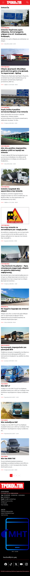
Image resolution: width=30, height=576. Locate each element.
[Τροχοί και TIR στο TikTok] (11, 564)
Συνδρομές (4, 503)
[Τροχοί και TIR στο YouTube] (21, 564)
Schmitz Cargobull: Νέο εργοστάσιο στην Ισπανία (11, 190)
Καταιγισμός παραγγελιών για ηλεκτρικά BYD (13, 348)
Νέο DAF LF (5, 386)
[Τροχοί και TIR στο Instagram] (26, 564)
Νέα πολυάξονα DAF (9, 422)
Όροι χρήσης (26, 571)
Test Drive (4, 384)
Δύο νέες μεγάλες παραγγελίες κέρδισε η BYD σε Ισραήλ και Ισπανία (13, 150)
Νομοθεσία (4, 307)
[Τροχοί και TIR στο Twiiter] (16, 564)
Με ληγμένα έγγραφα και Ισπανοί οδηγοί (14, 309)
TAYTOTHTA (4, 515)
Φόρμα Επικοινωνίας (7, 501)
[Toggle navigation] (3, 2)
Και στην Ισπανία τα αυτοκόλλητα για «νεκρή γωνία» (14, 228)
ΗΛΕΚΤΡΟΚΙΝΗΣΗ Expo (7, 513)
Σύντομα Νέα (5, 28)
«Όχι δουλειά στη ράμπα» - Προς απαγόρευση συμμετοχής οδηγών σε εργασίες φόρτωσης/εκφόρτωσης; (15, 269)
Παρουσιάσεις (5, 345)
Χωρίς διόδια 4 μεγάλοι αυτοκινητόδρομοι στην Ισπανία (14, 110)
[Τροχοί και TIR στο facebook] (5, 564)
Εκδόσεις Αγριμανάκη (7, 511)
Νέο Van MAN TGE (8, 458)
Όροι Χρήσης (4, 505)
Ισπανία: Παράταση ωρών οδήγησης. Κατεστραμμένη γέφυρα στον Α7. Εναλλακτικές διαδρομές (13, 33)
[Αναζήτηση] (27, 2)
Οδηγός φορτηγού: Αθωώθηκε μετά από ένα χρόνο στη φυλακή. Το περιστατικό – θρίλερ (14, 71)
